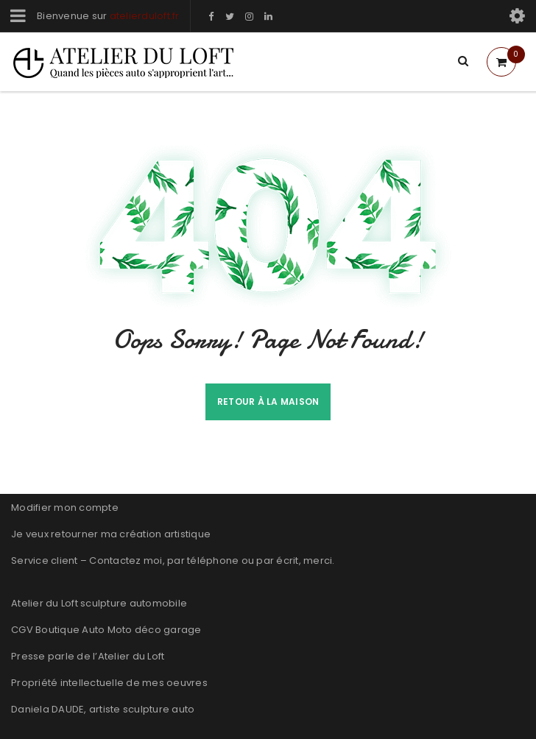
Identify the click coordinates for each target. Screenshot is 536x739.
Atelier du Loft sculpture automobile (99, 603)
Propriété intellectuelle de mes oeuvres (109, 683)
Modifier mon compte (65, 508)
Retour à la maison (268, 401)
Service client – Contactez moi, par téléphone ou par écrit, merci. (173, 560)
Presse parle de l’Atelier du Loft (87, 656)
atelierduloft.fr (145, 16)
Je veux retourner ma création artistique (111, 534)
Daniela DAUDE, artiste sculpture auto (102, 709)
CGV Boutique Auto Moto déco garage (106, 630)
